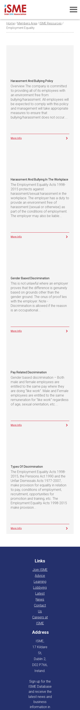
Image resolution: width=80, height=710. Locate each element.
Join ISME (40, 570)
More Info (16, 138)
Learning (40, 582)
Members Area (27, 23)
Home (10, 23)
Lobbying (40, 588)
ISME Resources (50, 23)
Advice (40, 576)
